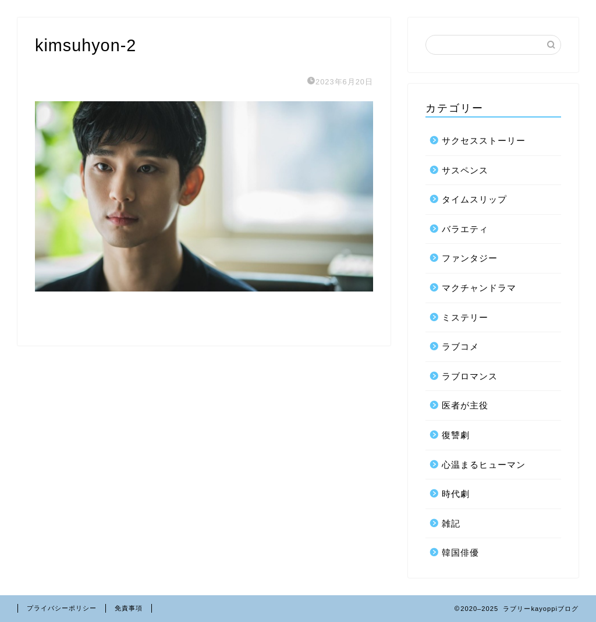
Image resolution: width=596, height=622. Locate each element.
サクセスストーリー (484, 140)
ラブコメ (460, 346)
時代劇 (456, 494)
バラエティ (465, 229)
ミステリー (465, 317)
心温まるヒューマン (484, 465)
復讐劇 (456, 435)
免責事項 (129, 608)
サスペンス (465, 170)
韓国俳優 (460, 552)
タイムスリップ (474, 199)
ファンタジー (470, 258)
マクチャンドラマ (479, 288)
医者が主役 (465, 405)
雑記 (451, 523)
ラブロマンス (470, 376)
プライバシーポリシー (62, 608)
